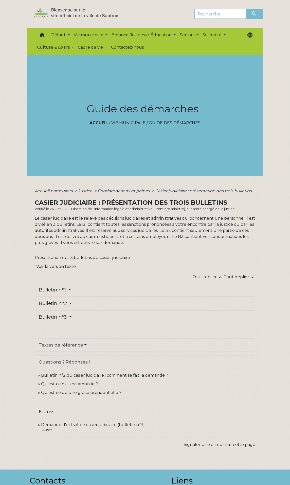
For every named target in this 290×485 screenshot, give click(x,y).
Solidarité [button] (213, 34)
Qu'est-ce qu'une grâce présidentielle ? (81, 392)
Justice (85, 190)
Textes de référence (61, 345)
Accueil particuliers (54, 190)
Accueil (98, 122)
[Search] (220, 14)
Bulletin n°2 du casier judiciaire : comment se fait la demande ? (104, 375)
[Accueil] (85, 14)
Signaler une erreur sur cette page (219, 444)
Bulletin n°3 (53, 317)
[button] (42, 36)
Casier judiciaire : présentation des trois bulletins (203, 190)
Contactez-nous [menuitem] (127, 47)
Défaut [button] (59, 34)
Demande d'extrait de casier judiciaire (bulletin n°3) (93, 424)
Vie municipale (128, 122)
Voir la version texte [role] (56, 266)
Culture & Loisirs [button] (54, 47)
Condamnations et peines (124, 190)
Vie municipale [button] (89, 34)
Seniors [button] (187, 34)
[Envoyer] (254, 14)
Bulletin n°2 (53, 303)
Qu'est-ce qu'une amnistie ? (69, 384)
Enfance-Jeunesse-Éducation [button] (142, 34)
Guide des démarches (175, 122)
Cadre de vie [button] (91, 47)
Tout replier (208, 276)
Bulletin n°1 (53, 290)
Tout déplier (239, 276)
